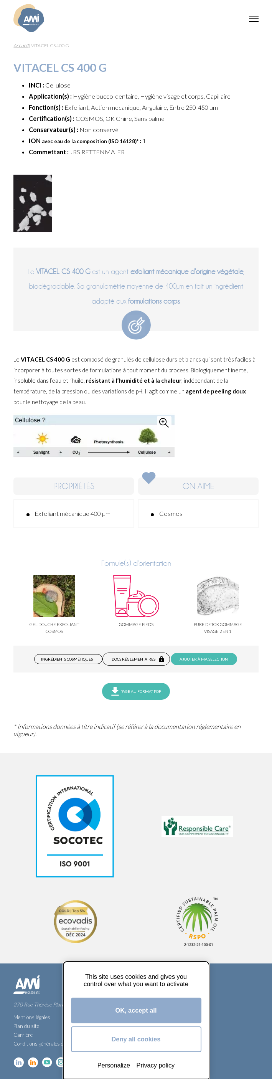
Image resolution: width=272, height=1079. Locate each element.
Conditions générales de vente (46, 1044)
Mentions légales (31, 1017)
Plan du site (26, 1026)
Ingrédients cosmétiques (67, 659)
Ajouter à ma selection (204, 659)
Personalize (113, 1065)
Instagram (61, 1062)
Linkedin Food (33, 1062)
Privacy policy (156, 1065)
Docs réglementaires (133, 659)
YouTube (47, 1062)
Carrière (23, 1035)
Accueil (20, 45)
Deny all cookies (136, 1039)
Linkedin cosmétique (18, 1062)
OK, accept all (136, 1010)
